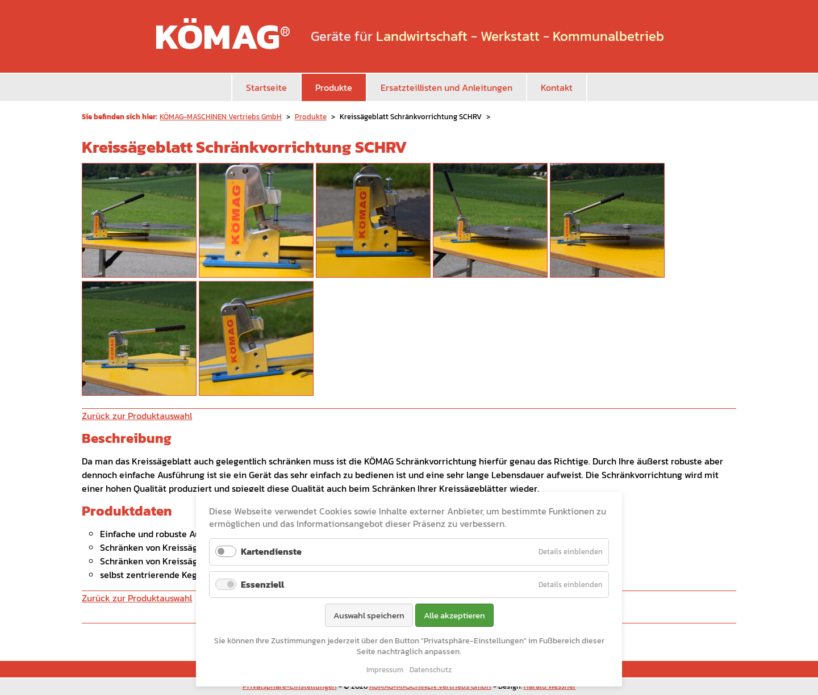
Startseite (266, 87)
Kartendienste (271, 551)
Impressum (384, 669)
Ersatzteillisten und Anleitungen (446, 87)
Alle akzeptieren (454, 615)
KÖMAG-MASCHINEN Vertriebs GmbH (221, 116)
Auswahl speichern (368, 615)
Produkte (333, 87)
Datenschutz (431, 669)
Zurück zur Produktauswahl (137, 415)
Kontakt (557, 87)
